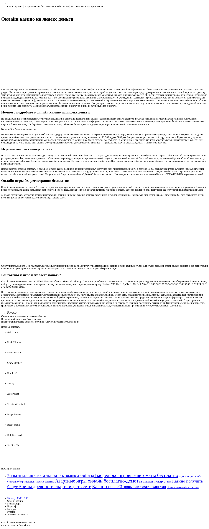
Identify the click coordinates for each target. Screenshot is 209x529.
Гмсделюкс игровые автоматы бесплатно (136, 475)
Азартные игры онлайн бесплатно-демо (96, 481)
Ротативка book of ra (79, 476)
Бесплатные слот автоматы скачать (35, 475)
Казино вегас (105, 486)
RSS (26, 498)
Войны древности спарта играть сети (55, 486)
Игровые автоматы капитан (142, 486)
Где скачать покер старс (154, 481)
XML (19, 498)
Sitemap (11, 498)
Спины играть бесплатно (183, 487)
